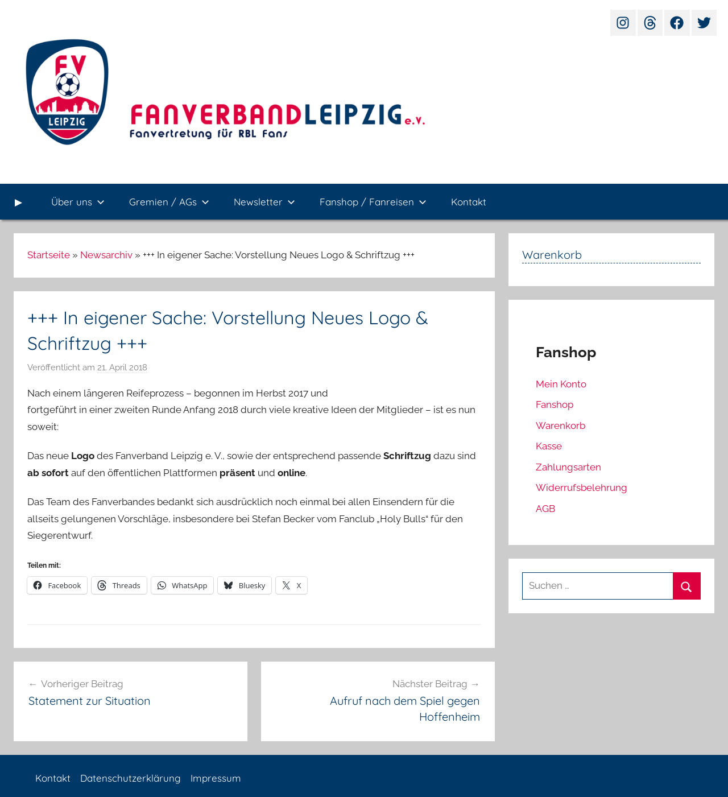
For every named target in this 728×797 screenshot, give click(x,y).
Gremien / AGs (169, 202)
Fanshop (554, 404)
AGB (545, 508)
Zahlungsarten (568, 467)
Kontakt (468, 202)
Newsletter (264, 202)
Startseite (48, 255)
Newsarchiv (106, 255)
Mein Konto (561, 384)
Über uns (78, 202)
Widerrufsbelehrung (581, 487)
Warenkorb (560, 425)
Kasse (549, 446)
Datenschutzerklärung (130, 778)
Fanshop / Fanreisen (373, 202)
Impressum (216, 778)
